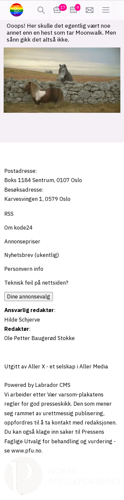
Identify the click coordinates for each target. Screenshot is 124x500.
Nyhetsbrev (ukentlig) (31, 255)
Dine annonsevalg (28, 296)
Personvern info (23, 268)
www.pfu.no (26, 450)
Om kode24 (18, 227)
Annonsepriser (22, 241)
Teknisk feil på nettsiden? (36, 282)
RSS (9, 213)
